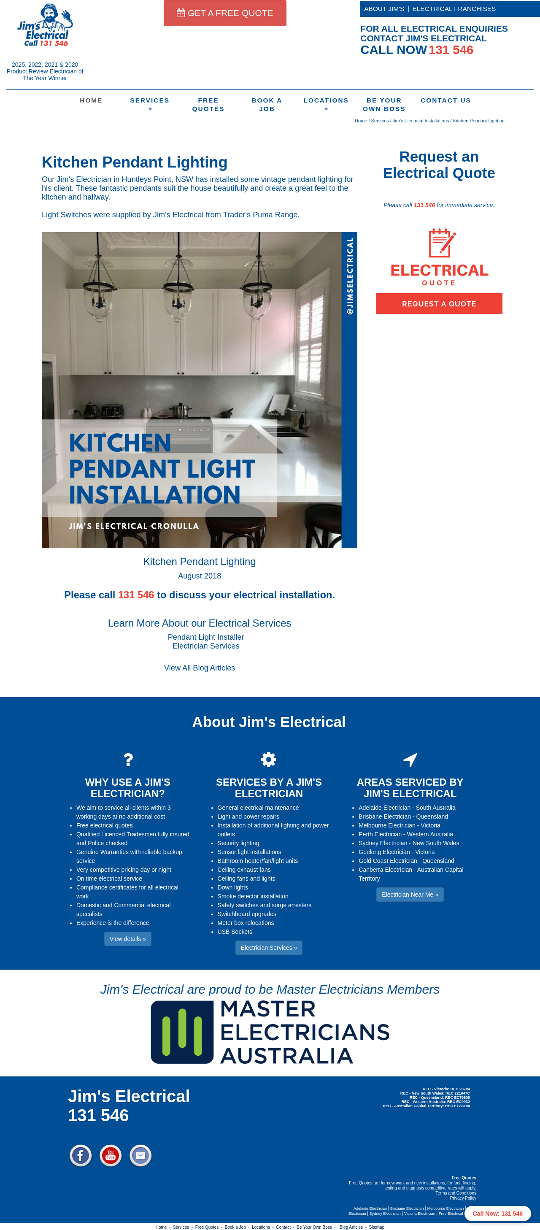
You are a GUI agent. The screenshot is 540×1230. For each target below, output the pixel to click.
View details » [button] (128, 938)
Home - (164, 1227)
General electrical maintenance (258, 807)
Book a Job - (238, 1227)
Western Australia (430, 834)
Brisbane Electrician (385, 816)
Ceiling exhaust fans (244, 869)
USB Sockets (235, 931)
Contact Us (445, 100)
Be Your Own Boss (384, 104)
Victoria (430, 825)
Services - (184, 1227)
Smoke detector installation (253, 896)
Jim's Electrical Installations (421, 120)
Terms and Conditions (455, 1193)
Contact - (286, 1227)
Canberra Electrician (385, 869)
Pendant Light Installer (206, 637)
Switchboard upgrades (247, 914)
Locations (326, 103)
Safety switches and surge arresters (265, 905)
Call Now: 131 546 (498, 1213)
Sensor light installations (249, 852)
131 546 (424, 205)
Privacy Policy (463, 1198)
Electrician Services (206, 646)
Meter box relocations (246, 922)
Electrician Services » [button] (269, 947)
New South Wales (436, 843)
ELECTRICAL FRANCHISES (454, 8)
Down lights (233, 887)
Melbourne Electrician (387, 825)
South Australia (436, 807)
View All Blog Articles (199, 668)
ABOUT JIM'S (384, 8)
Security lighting (238, 843)
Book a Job (266, 104)
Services (150, 103)
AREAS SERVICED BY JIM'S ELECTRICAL (410, 787)
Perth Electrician (380, 834)
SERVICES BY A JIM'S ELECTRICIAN (269, 787)
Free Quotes (208, 104)
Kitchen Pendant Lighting (479, 120)
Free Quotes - (210, 1227)
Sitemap (377, 1227)
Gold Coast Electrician (388, 860)
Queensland (432, 816)
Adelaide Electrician (384, 807)
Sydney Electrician (383, 843)
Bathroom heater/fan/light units (258, 860)
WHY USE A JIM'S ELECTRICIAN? (127, 787)
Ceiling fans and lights (246, 878)
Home (91, 100)
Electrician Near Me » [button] (410, 894)
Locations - (264, 1227)
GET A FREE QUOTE (225, 13)
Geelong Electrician (384, 852)
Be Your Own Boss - (317, 1227)
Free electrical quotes (104, 825)
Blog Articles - (354, 1227)
